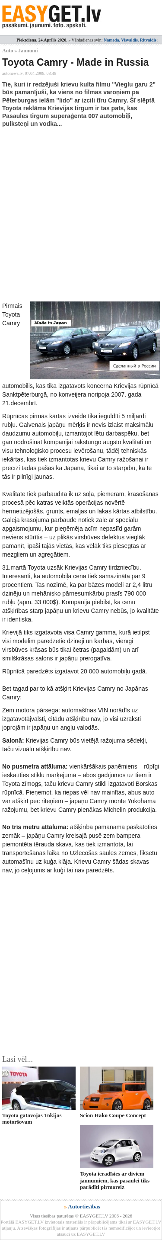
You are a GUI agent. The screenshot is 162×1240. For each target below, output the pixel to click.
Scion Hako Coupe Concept (113, 1115)
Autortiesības (84, 1206)
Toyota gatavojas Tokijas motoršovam (32, 1118)
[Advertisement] (81, 216)
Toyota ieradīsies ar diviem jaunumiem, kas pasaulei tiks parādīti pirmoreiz (114, 1180)
